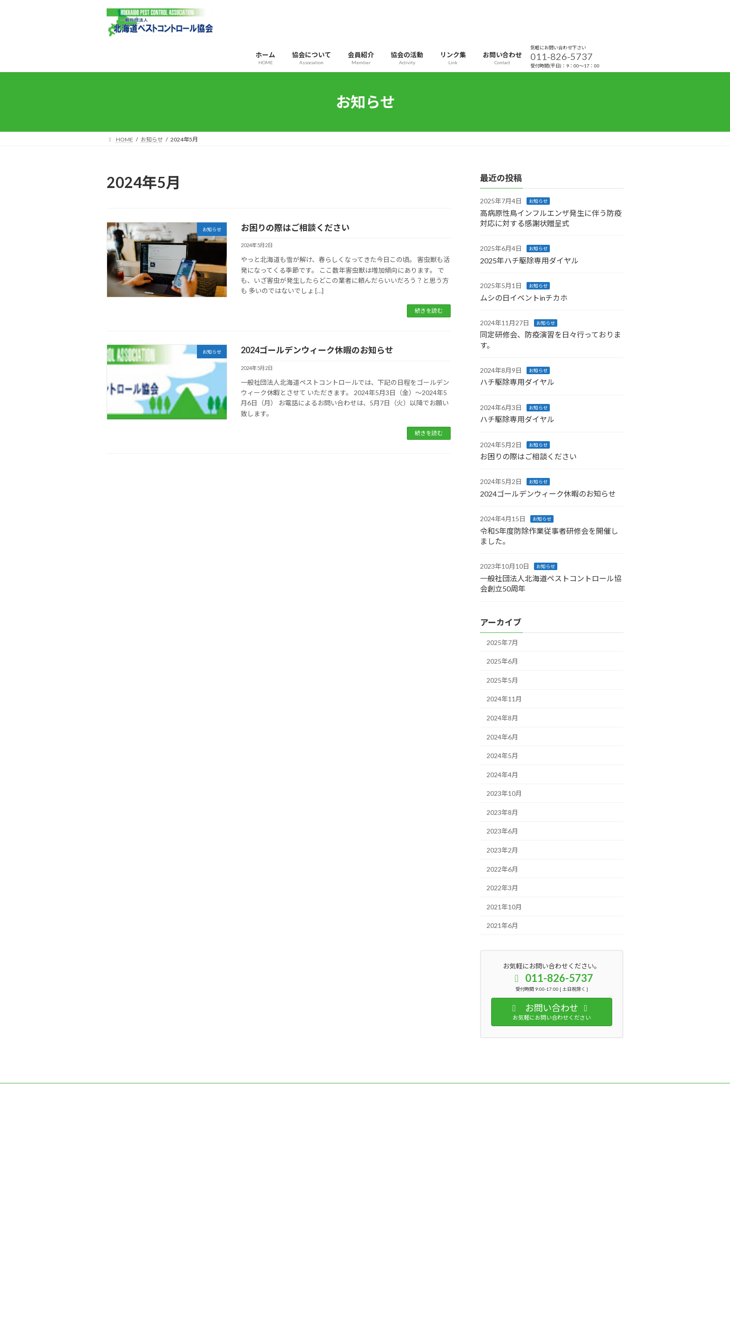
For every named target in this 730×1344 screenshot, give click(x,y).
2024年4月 (502, 775)
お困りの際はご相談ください (295, 227)
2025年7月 (502, 642)
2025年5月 (502, 680)
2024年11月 (504, 699)
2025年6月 (502, 661)
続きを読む (429, 310)
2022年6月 (502, 869)
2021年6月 (502, 926)
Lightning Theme (363, 1301)
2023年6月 (502, 831)
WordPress (314, 1301)
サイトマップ (206, 1091)
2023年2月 (502, 850)
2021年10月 (504, 907)
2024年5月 (502, 755)
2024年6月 (502, 737)
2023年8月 (502, 812)
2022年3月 (502, 888)
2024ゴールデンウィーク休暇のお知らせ (317, 350)
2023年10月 (504, 793)
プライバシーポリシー (143, 1091)
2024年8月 (502, 718)
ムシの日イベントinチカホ (524, 297)
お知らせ (538, 201)
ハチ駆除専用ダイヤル (517, 382)
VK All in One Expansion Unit (425, 1301)
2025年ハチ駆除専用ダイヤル (529, 260)
